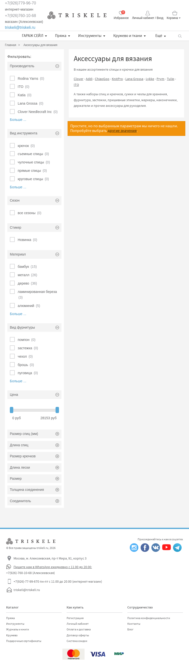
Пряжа (60, 35)
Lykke (150, 79)
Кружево (12, 635)
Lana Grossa (134, 79)
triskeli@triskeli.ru (20, 27)
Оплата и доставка (79, 629)
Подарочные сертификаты (23, 641)
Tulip (170, 79)
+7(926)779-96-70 (20, 3)
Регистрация (75, 618)
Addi (89, 79)
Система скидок (77, 641)
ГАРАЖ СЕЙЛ (32, 35)
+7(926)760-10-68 (20, 16)
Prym (160, 79)
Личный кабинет (78, 624)
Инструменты (90, 35)
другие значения (122, 130)
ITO (76, 84)
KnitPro (117, 79)
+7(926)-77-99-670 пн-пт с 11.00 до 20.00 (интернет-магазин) (58, 581)
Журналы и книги (17, 629)
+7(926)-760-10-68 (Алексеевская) (30, 573)
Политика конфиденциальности (148, 618)
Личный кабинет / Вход (147, 18)
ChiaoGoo (102, 79)
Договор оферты (78, 635)
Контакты (133, 624)
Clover (78, 79)
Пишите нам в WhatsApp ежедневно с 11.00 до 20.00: (53, 567)
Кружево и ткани (127, 35)
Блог (130, 629)
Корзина (172, 18)
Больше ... (18, 120)
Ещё (158, 35)
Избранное (121, 18)
